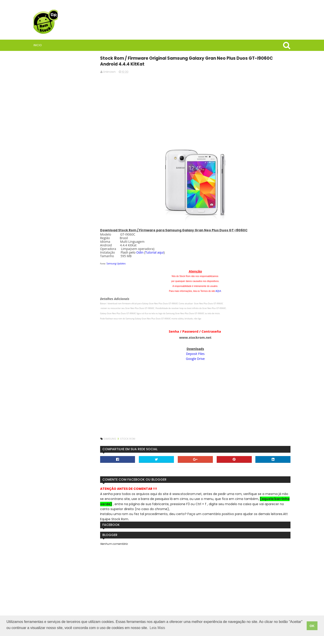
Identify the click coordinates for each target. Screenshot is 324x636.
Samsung (127, 438)
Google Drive (199, 358)
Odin (157, 252)
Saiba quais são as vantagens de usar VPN (75, 237)
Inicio (47, 45)
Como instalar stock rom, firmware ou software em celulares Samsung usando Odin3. (76, 334)
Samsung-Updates (133, 263)
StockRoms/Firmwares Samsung (75, 425)
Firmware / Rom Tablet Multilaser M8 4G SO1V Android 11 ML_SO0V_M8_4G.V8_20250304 (75, 377)
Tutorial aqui (171, 252)
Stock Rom (144, 438)
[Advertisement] (199, 108)
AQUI (222, 290)
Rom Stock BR (70, 210)
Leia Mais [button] (157, 629)
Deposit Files (199, 353)
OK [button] (312, 626)
